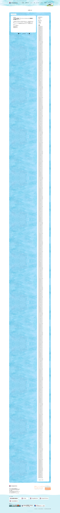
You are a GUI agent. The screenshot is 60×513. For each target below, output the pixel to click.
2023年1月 (40, 29)
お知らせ (42, 2)
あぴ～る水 (37, 2)
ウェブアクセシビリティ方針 (47, 508)
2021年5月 (40, 78)
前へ (20, 33)
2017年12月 (40, 41)
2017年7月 (40, 136)
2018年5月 (40, 40)
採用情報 (45, 2)
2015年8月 (40, 65)
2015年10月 (40, 108)
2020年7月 (40, 80)
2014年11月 (40, 70)
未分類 (39, 18)
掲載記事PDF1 (15, 26)
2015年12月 (40, 106)
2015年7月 (40, 66)
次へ (27, 33)
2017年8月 (40, 44)
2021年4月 (40, 79)
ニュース (39, 19)
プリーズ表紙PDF (16, 25)
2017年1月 (40, 51)
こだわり (31, 2)
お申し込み (49, 2)
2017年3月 (40, 50)
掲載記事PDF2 (15, 27)
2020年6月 (40, 36)
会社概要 (23, 2)
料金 (34, 2)
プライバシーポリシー (40, 508)
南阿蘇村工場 (27, 2)
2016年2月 (40, 150)
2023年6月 (40, 27)
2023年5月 (40, 28)
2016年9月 (40, 53)
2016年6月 (40, 55)
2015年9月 (40, 64)
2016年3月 (40, 58)
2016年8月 (40, 54)
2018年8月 (40, 38)
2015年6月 (40, 67)
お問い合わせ (48, 489)
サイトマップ (36, 508)
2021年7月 (40, 122)
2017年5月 (40, 93)
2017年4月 (40, 94)
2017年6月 (40, 92)
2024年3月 (40, 26)
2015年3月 (40, 69)
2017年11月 (40, 42)
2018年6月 (40, 39)
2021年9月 (40, 30)
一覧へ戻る (24, 33)
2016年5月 (40, 56)
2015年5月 (40, 68)
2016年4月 (40, 57)
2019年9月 (40, 37)
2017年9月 (40, 43)
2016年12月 (40, 52)
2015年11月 (40, 107)
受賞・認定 (40, 20)
